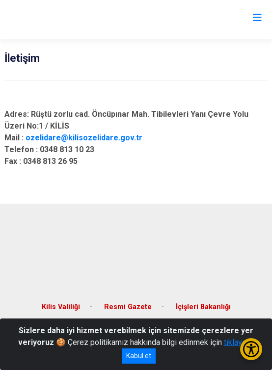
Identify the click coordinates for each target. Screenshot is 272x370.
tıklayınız (239, 342)
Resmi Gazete (128, 307)
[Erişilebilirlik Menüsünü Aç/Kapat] (251, 349)
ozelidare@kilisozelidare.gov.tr (84, 137)
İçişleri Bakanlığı (203, 307)
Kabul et (138, 356)
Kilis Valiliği (61, 307)
